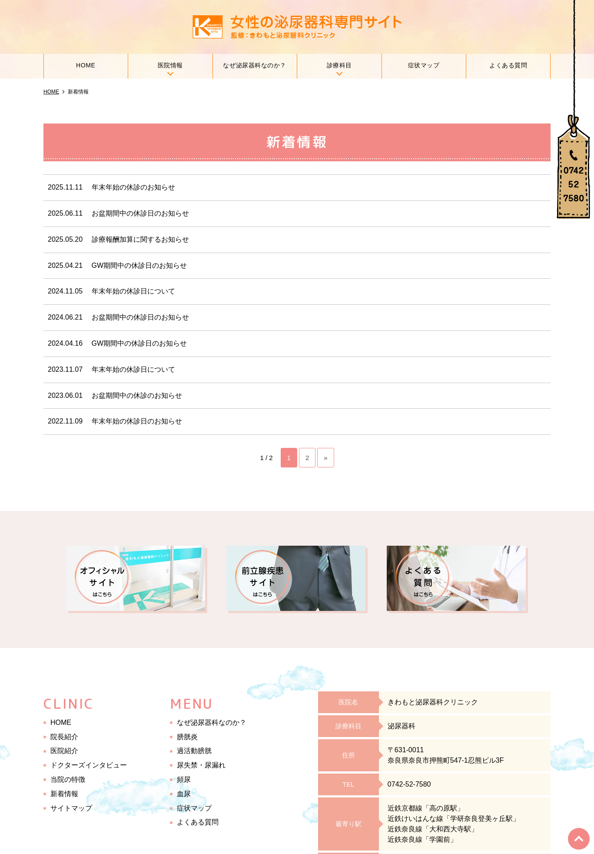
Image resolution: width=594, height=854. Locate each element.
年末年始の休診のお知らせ (133, 187)
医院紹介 (64, 750)
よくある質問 (508, 65)
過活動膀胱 (194, 750)
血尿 (184, 793)
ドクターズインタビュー (88, 765)
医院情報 (170, 65)
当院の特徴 (67, 779)
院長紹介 (64, 736)
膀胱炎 (187, 736)
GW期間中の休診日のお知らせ (139, 265)
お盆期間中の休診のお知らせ (137, 395)
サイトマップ (71, 807)
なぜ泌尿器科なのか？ (254, 65)
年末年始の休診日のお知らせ (137, 421)
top (579, 839)
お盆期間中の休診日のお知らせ (140, 213)
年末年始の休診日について (133, 291)
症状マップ (424, 65)
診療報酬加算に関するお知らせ (140, 239)
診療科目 (339, 65)
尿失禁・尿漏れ (201, 765)
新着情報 (64, 793)
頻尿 (184, 779)
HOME (85, 65)
